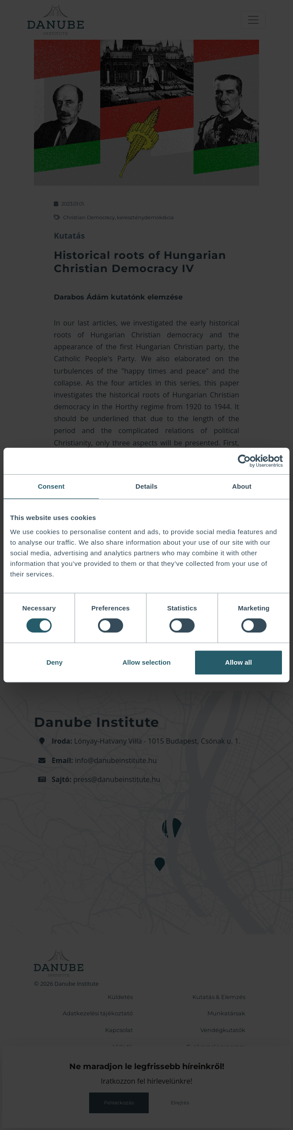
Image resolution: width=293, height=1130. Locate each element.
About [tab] (242, 486)
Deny (54, 662)
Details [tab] (146, 486)
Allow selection (146, 662)
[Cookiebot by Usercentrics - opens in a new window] (244, 461)
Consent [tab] (51, 486)
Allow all (238, 662)
